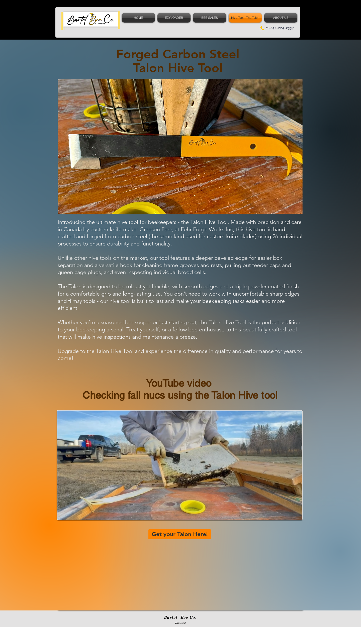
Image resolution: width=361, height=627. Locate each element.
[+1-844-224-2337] (277, 28)
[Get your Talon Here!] (179, 534)
